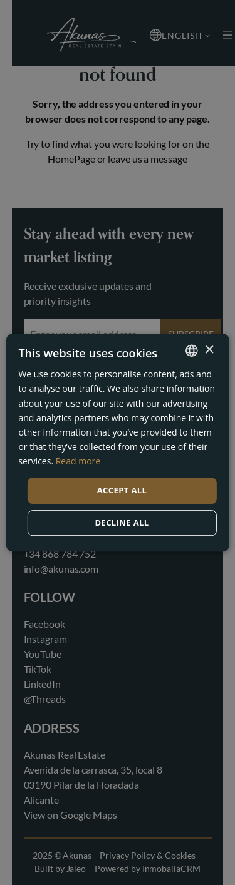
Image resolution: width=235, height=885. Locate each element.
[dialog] (117, 442)
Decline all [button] (122, 522)
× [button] (209, 350)
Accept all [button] (122, 490)
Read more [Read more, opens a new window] (78, 461)
